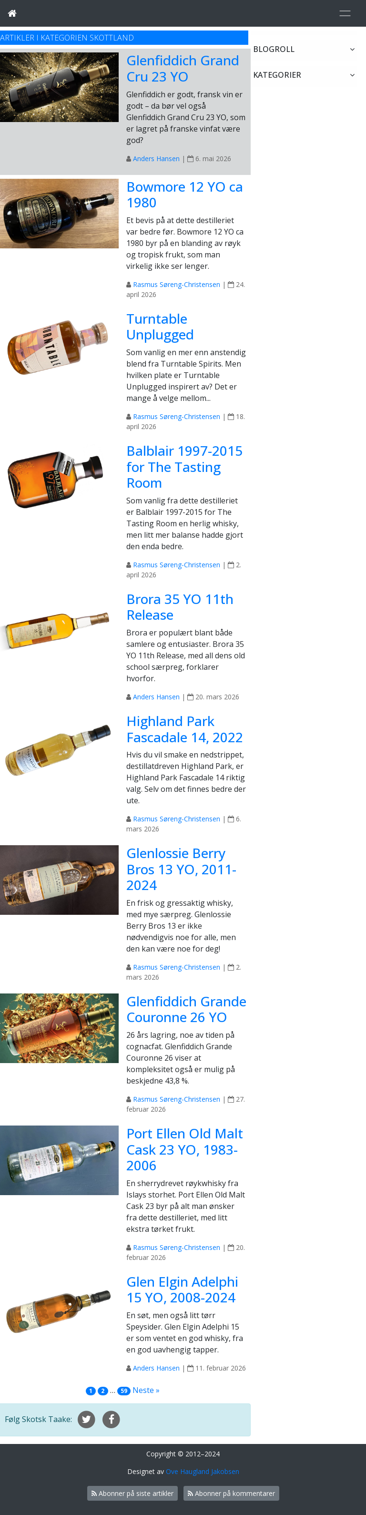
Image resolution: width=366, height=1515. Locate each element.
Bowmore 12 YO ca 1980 (184, 194)
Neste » (146, 1390)
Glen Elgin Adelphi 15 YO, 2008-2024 (182, 1289)
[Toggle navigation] (345, 13)
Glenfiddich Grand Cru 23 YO (182, 68)
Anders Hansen (156, 158)
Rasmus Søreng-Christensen (176, 284)
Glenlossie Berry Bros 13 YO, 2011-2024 (181, 869)
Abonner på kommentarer (231, 1493)
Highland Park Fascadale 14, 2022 (184, 729)
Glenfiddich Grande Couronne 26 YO (186, 1009)
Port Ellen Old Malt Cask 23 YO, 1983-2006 (184, 1149)
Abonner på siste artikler (132, 1493)
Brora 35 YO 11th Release (180, 607)
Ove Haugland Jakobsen (202, 1471)
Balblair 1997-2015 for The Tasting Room (184, 466)
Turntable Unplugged (160, 326)
